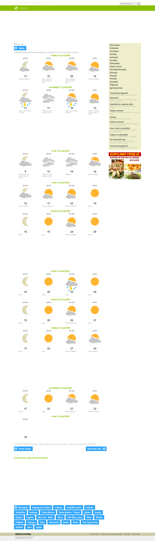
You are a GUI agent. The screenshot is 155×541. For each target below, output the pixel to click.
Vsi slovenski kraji (117, 139)
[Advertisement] (77, 27)
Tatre (29, 527)
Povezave (127, 534)
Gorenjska (114, 51)
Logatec (29, 517)
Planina (99, 517)
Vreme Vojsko (23, 448)
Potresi (113, 117)
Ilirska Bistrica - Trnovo (69, 512)
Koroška (113, 60)
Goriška (113, 54)
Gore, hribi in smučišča (120, 128)
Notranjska (21, 507)
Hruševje (33, 512)
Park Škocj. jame (74, 517)
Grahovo (90, 507)
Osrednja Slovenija (118, 69)
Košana (19, 517)
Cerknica (58, 507)
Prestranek (54, 522)
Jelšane (87, 512)
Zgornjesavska (116, 87)
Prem (42, 522)
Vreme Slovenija (23, 534)
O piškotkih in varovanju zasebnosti (111, 534)
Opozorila (114, 97)
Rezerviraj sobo (96, 448)
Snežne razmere (117, 121)
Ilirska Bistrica (48, 512)
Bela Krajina (115, 45)
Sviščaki (19, 527)
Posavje (113, 75)
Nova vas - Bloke (45, 517)
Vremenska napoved (119, 93)
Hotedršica (20, 512)
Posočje (113, 78)
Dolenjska (114, 48)
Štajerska (114, 84)
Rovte (75, 522)
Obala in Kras (115, 66)
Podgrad (19, 522)
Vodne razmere (116, 110)
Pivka (89, 517)
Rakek (66, 522)
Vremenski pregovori (119, 145)
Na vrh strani (136, 534)
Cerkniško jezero (74, 507)
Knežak (98, 512)
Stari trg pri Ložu (89, 522)
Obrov (60, 517)
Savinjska (114, 81)
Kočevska (114, 57)
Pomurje (113, 72)
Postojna (32, 522)
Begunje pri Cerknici (41, 507)
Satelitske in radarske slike (121, 104)
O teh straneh (94, 534)
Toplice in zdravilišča (119, 134)
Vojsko (20, 48)
